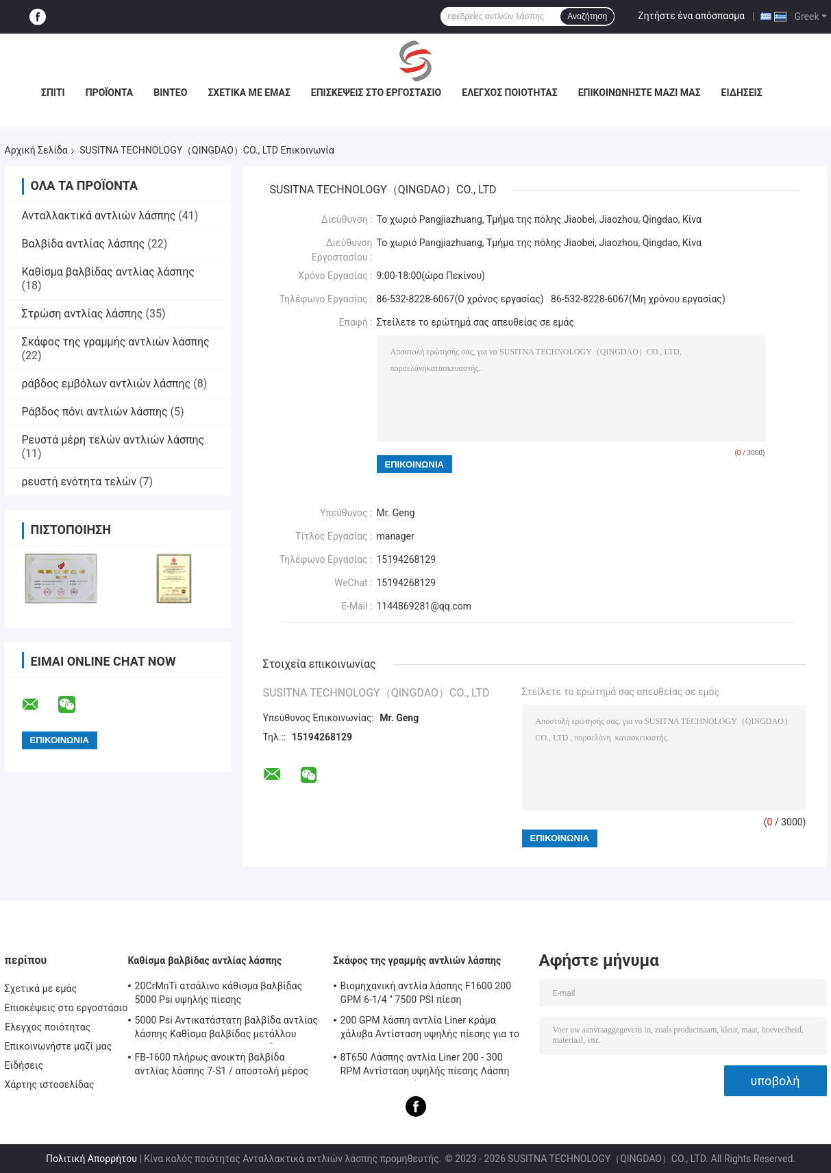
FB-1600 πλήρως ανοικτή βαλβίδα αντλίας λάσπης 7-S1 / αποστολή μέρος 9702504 (222, 1066)
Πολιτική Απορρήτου (91, 1158)
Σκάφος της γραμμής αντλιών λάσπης (116, 341)
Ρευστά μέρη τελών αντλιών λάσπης (113, 439)
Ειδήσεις (741, 92)
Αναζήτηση (587, 16)
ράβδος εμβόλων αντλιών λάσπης (106, 383)
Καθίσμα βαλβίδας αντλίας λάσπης (108, 271)
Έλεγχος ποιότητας (509, 92)
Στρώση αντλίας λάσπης (82, 313)
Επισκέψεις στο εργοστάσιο (376, 92)
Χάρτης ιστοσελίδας (50, 1084)
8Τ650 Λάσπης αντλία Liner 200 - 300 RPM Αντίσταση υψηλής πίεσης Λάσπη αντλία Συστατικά (425, 1066)
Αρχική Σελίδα (36, 150)
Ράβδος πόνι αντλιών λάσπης (95, 411)
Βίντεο (170, 92)
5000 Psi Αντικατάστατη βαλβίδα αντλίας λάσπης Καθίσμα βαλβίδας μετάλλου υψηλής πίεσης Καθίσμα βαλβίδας (227, 1029)
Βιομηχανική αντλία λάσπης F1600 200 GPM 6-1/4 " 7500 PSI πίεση (426, 992)
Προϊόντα (110, 92)
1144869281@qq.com (424, 606)
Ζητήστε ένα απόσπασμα (691, 15)
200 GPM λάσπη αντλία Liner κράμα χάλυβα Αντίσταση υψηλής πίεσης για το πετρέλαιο (430, 1029)
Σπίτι (53, 92)
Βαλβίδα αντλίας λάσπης (83, 243)
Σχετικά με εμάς (249, 92)
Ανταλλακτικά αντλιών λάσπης (99, 215)
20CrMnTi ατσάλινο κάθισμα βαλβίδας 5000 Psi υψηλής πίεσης (219, 992)
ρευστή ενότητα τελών (79, 481)
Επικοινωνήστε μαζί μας (639, 92)
